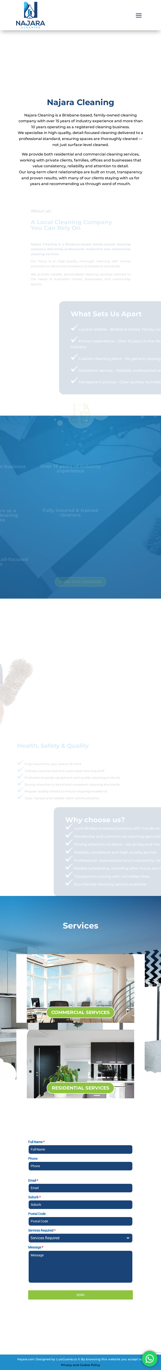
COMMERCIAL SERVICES (80, 1012)
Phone (32, 1158)
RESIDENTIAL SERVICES (80, 1088)
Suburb (34, 1197)
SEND (80, 1295)
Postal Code (37, 1214)
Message (35, 1247)
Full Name (36, 1142)
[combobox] (80, 1238)
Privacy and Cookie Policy (80, 1365)
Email (33, 1180)
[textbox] (76, 1238)
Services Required (41, 1230)
